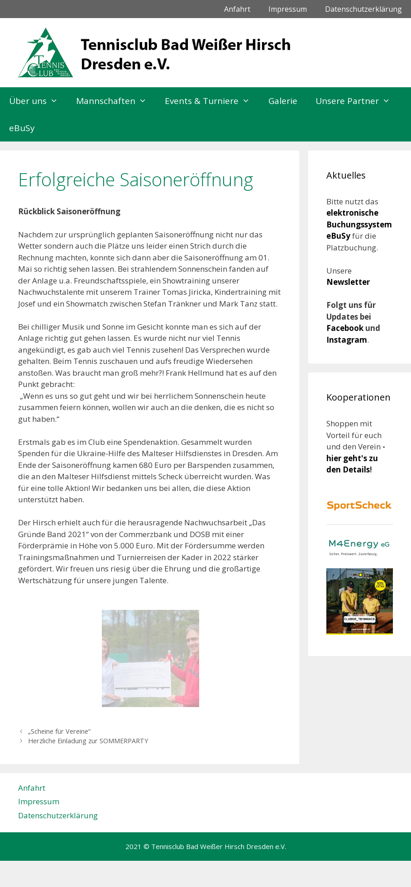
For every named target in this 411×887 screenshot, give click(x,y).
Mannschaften (116, 100)
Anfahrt (237, 9)
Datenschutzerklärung (363, 9)
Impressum (287, 9)
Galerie (282, 101)
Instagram (346, 340)
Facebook (345, 328)
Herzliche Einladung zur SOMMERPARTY (88, 740)
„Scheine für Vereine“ (59, 731)
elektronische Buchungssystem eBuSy (359, 224)
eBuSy (22, 128)
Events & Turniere (212, 100)
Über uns (38, 100)
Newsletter (348, 282)
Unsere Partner (357, 100)
